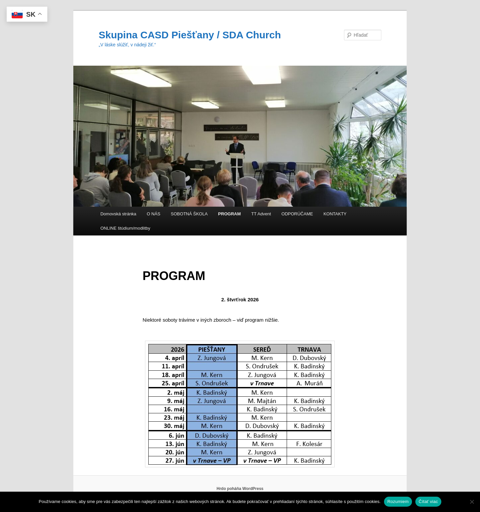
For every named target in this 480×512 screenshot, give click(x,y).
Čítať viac (428, 501)
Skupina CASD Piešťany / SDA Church (190, 34)
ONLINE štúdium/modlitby (125, 228)
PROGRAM (229, 213)
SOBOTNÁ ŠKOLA (189, 213)
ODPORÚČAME (297, 213)
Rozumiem (398, 501)
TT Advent (261, 213)
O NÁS (153, 213)
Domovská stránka (118, 213)
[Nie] (471, 501)
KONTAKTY (334, 213)
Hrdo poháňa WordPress (240, 488)
